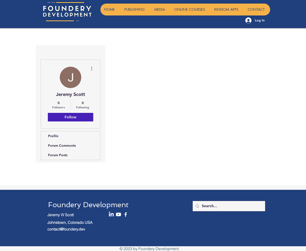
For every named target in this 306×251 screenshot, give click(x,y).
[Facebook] (126, 214)
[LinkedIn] (111, 214)
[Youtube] (118, 214)
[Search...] (228, 206)
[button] (160, 9)
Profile (53, 136)
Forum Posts (57, 155)
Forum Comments (62, 145)
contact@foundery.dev (66, 229)
